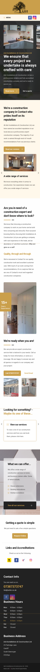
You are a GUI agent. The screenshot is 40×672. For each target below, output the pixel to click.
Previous (1, 173)
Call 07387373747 (12, 373)
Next (38, 173)
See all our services (20, 505)
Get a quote (27, 91)
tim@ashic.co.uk (10, 590)
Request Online (20, 536)
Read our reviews (14, 149)
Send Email (28, 373)
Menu (7, 18)
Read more (11, 91)
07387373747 (13, 586)
